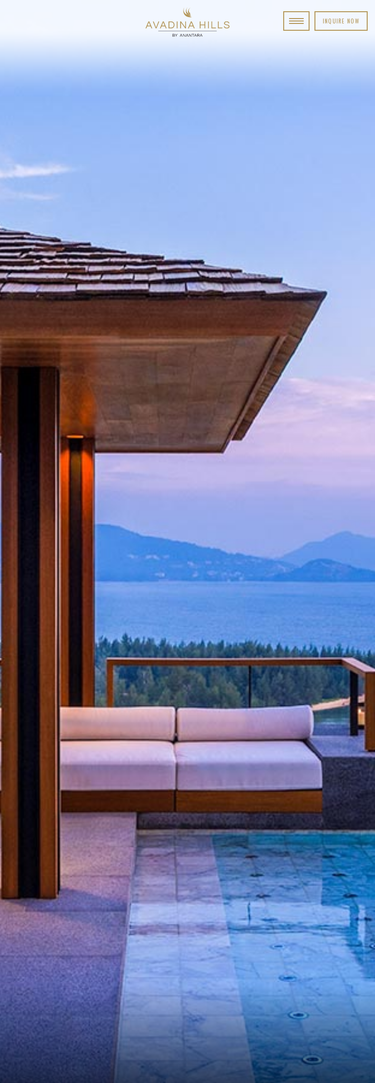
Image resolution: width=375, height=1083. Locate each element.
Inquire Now (341, 21)
